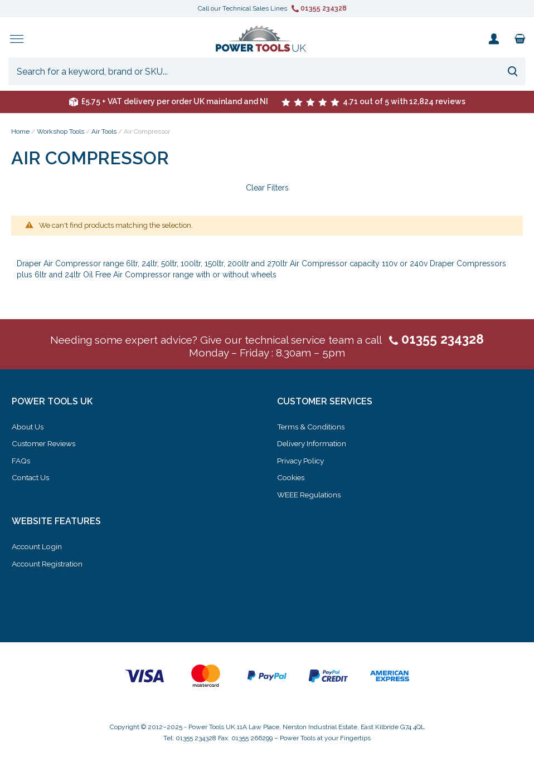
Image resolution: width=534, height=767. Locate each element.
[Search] (512, 73)
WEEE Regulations (310, 495)
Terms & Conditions (312, 428)
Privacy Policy (302, 462)
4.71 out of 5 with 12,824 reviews (373, 103)
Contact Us (31, 479)
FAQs (21, 462)
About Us (28, 428)
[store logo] (261, 40)
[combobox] (267, 73)
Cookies (292, 479)
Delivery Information (313, 445)
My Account (493, 39)
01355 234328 (319, 8)
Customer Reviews (45, 445)
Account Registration (49, 564)
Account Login (38, 547)
